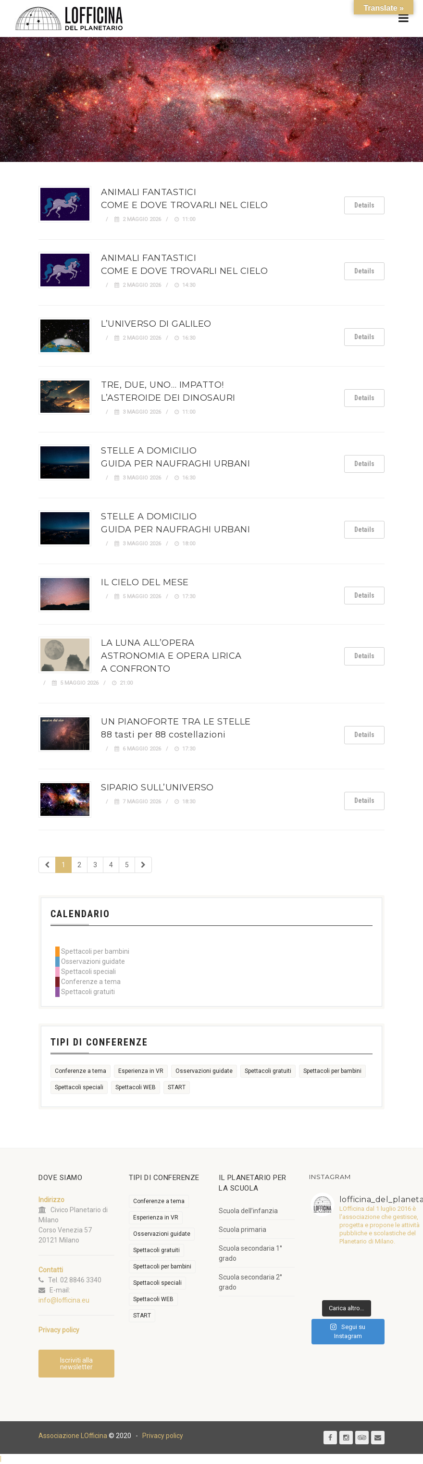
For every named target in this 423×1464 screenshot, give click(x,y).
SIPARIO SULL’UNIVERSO (157, 787)
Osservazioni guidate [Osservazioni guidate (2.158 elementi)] (204, 1071)
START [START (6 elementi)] (177, 1087)
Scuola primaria (242, 1229)
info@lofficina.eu (63, 1300)
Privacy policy (162, 1435)
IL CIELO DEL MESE (145, 582)
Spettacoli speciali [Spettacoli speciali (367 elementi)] (79, 1087)
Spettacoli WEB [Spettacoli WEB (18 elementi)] (135, 1087)
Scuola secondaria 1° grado (250, 1253)
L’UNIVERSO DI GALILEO (156, 324)
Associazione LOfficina (72, 1435)
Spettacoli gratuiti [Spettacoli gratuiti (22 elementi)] (268, 1071)
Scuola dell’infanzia (248, 1211)
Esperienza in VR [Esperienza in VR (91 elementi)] (140, 1071)
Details (364, 205)
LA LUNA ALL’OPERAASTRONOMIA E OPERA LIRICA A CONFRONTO (171, 656)
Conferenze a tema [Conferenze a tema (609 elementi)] (80, 1071)
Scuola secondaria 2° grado (250, 1282)
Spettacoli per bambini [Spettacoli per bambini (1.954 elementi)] (332, 1071)
